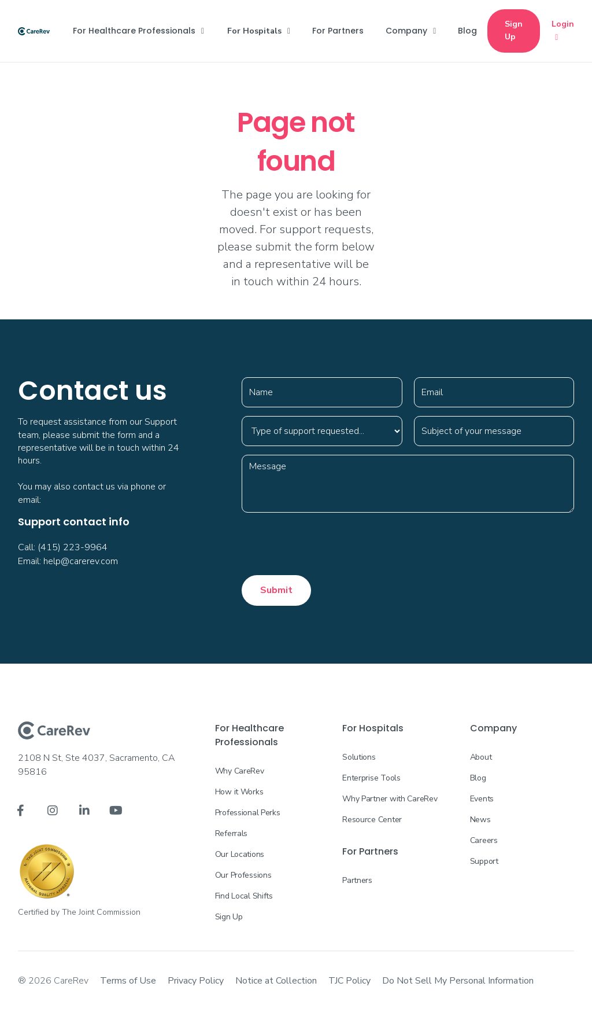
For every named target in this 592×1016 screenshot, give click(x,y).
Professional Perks (247, 812)
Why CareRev (239, 770)
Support (484, 861)
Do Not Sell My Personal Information (458, 980)
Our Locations (239, 854)
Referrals (231, 833)
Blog (478, 777)
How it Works (239, 791)
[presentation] (329, 543)
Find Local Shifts (244, 895)
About (481, 757)
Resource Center (372, 819)
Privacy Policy (196, 980)
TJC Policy (349, 980)
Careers (484, 840)
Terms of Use (128, 980)
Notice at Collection (276, 980)
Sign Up (514, 30)
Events (482, 798)
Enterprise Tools (371, 777)
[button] (138, 31)
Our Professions (243, 875)
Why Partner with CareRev (389, 798)
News (480, 819)
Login (563, 31)
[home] (34, 30)
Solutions (358, 757)
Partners (357, 880)
